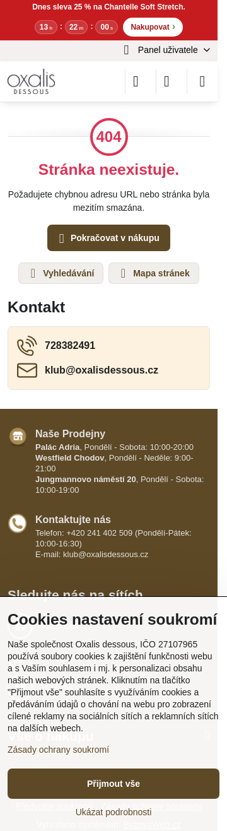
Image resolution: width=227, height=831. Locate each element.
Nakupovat (153, 26)
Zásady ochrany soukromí (58, 750)
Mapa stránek (153, 273)
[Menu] (202, 81)
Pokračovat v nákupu (107, 238)
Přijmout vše (113, 784)
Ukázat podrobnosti (114, 812)
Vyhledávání (60, 273)
